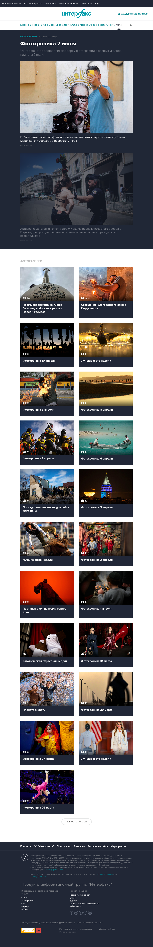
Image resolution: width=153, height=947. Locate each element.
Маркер (24, 906)
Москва (84, 24)
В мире (44, 24)
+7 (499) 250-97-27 (38, 877)
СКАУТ (24, 903)
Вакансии (79, 846)
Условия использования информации (75, 929)
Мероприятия (118, 846)
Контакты (25, 846)
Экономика (55, 24)
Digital (92, 24)
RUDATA (73, 901)
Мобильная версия (11, 3)
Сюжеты (110, 24)
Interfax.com (50, 3)
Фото (119, 24)
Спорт (65, 24)
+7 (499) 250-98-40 (105, 874)
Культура (74, 24)
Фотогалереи (28, 36)
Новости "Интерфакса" (80, 895)
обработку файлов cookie (54, 870)
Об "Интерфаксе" (33, 3)
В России (34, 24)
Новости (100, 24)
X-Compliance (27, 900)
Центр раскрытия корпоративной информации (84, 905)
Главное (24, 24)
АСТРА (24, 909)
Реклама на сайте (97, 846)
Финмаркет (86, 3)
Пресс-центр (64, 846)
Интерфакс (76, 13)
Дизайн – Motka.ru (107, 929)
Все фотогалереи (76, 821)
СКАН (72, 898)
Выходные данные (67, 932)
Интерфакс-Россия (68, 3)
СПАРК (24, 897)
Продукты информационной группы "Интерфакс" (66, 884)
